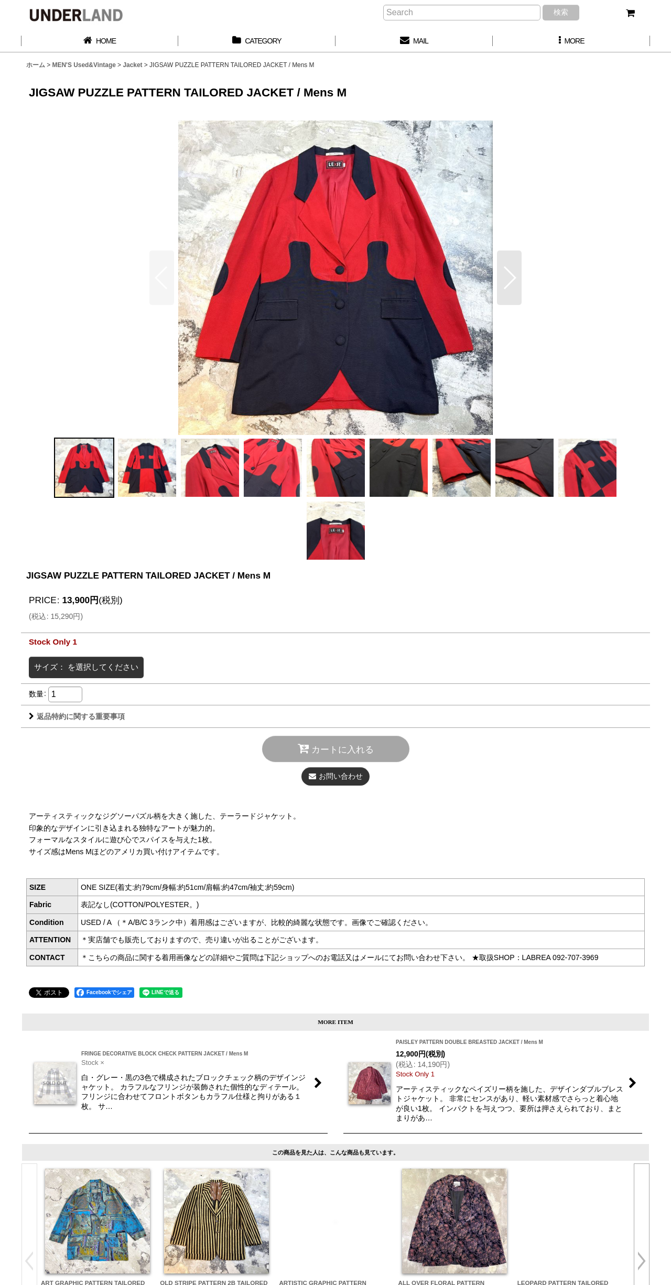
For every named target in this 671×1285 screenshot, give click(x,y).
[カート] (630, 13)
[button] (571, 41)
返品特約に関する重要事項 (77, 716)
